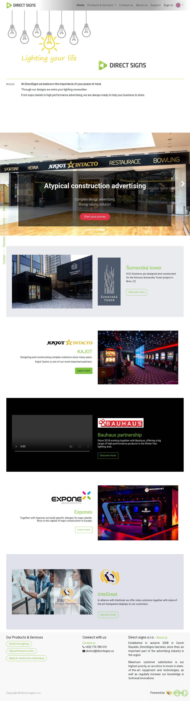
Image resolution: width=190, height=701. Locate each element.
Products (4, 223)
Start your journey (95, 216)
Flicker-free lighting (19, 644)
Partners (4, 242)
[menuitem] (80, 5)
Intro (4, 208)
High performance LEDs (21, 651)
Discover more (110, 285)
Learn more (91, 362)
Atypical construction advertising (26, 658)
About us (162, 637)
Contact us (88, 642)
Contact (4, 259)
